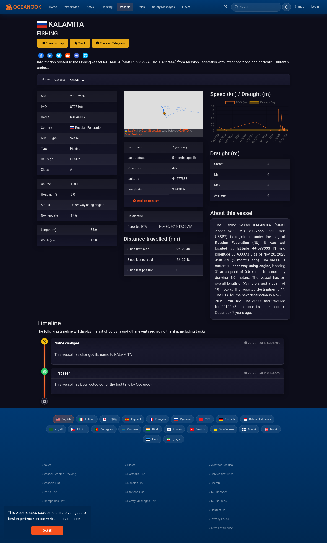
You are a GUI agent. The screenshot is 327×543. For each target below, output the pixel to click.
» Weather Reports (221, 465)
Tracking (107, 7)
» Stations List (134, 492)
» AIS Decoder (218, 492)
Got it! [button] (47, 530)
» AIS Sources (218, 501)
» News (46, 465)
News (90, 7)
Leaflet (130, 130)
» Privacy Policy (219, 519)
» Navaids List (134, 483)
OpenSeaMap (133, 134)
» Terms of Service (221, 528)
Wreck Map (71, 7)
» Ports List (49, 492)
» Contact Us (217, 510)
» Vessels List (51, 483)
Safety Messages (163, 7)
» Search (214, 483)
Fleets (186, 7)
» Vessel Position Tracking (59, 474)
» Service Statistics (221, 474)
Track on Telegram (110, 43)
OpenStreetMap (151, 130)
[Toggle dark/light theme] (286, 7)
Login (315, 6)
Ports (141, 7)
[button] (163, 113)
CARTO (184, 130)
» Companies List (53, 501)
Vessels (125, 7)
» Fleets (130, 465)
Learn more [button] (70, 519)
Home (53, 7)
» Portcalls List (135, 474)
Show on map (53, 43)
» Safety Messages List (140, 501)
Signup (299, 6)
